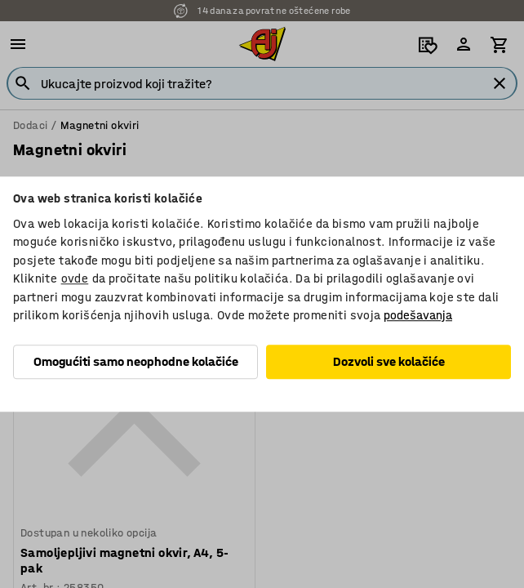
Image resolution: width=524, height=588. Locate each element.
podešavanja (418, 315)
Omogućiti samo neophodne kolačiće (135, 361)
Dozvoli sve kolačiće (389, 361)
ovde (75, 278)
